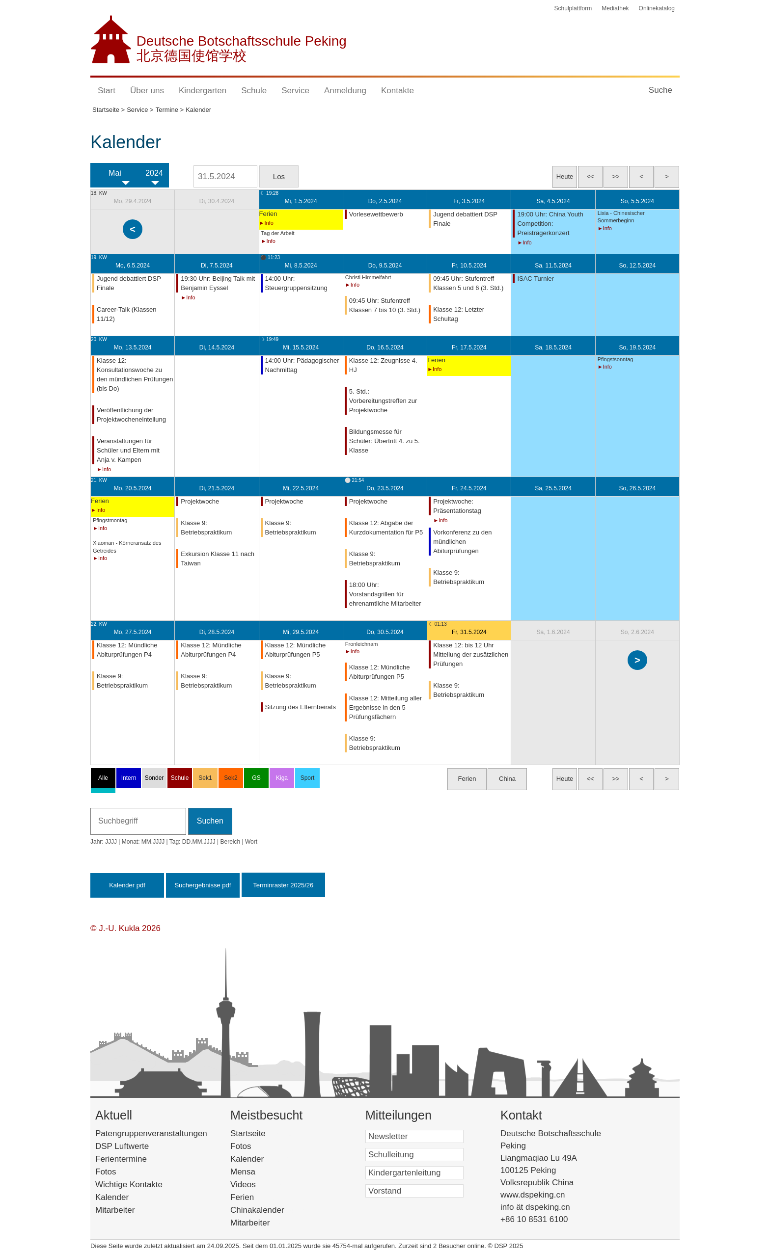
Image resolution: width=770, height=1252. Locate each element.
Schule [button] (254, 90)
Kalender (112, 1197)
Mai (115, 173)
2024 (154, 173)
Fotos (105, 1171)
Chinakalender (270, 1210)
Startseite (264, 1133)
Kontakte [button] (397, 90)
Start (106, 90)
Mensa (257, 1171)
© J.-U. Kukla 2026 (125, 928)
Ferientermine (121, 1159)
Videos (257, 1184)
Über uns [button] (147, 90)
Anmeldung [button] (345, 90)
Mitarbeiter (115, 1210)
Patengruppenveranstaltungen (151, 1133)
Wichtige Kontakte (129, 1184)
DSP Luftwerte (122, 1146)
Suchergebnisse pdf (202, 885)
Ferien (254, 1197)
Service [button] (295, 90)
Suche (660, 90)
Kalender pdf (127, 885)
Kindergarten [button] (202, 90)
